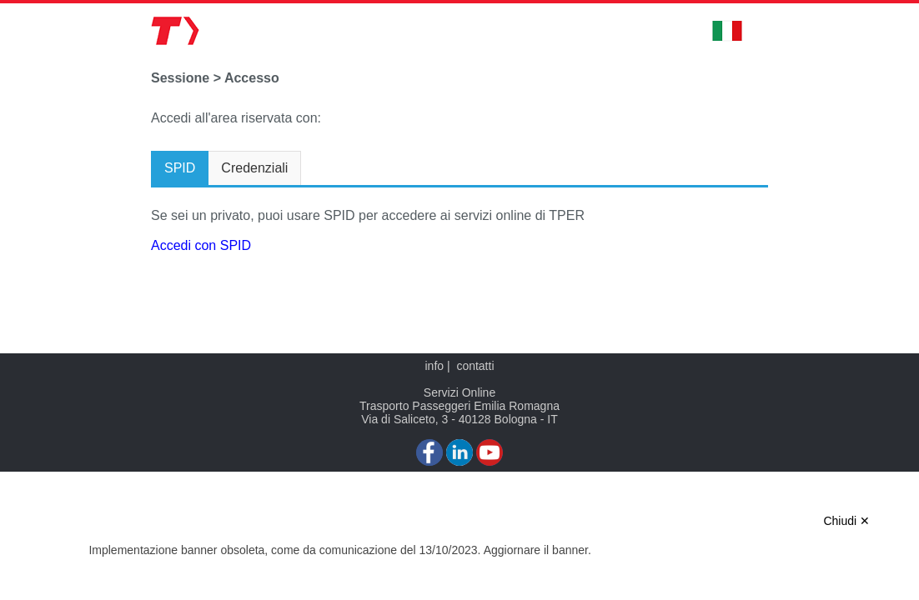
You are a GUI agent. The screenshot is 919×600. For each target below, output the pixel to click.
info (434, 365)
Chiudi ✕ (846, 521)
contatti (475, 365)
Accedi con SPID (201, 245)
